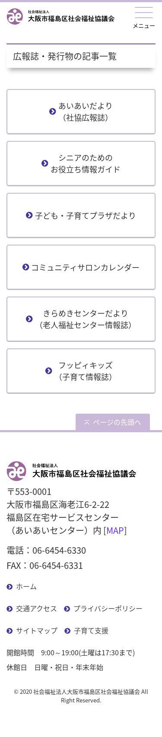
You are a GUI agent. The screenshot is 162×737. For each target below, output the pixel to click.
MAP (115, 530)
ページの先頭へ (117, 422)
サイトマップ (36, 630)
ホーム (26, 586)
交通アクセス (36, 608)
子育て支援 (91, 630)
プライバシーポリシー (108, 608)
